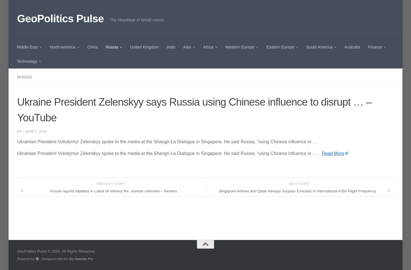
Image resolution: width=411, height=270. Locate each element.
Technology (27, 61)
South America (319, 47)
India (171, 47)
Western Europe (239, 47)
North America (62, 47)
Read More (333, 153)
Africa (208, 47)
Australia (352, 47)
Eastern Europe (280, 47)
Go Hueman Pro (81, 259)
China (92, 47)
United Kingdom (144, 47)
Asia (187, 47)
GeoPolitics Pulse (60, 19)
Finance (375, 47)
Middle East (27, 47)
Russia (112, 47)
